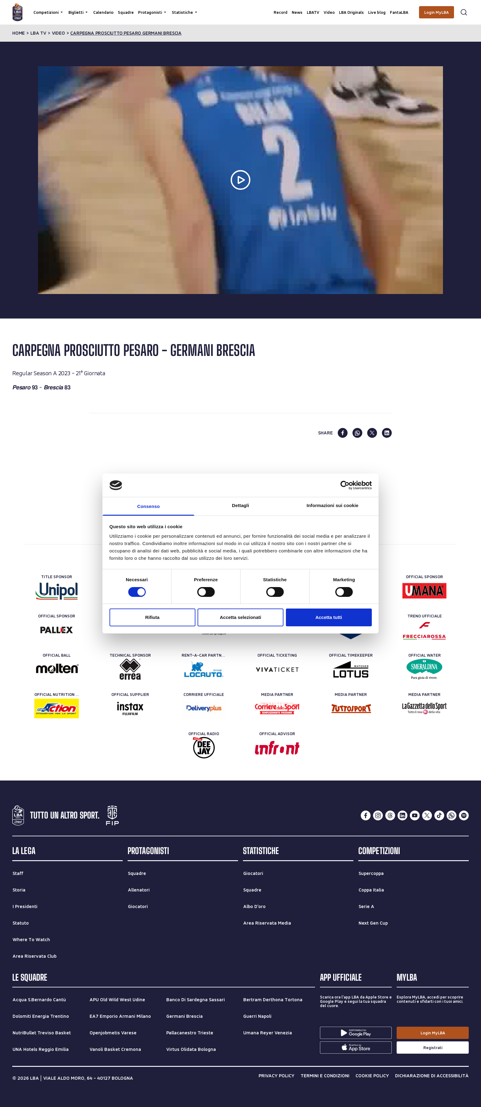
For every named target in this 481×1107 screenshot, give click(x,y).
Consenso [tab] (148, 506)
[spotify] (464, 815)
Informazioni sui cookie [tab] (333, 505)
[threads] (390, 815)
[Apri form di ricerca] (464, 12)
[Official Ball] (56, 669)
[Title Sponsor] (56, 590)
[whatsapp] (357, 433)
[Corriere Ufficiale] (204, 708)
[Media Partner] (277, 708)
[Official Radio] (204, 747)
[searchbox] (240, 7)
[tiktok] (439, 815)
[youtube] (415, 815)
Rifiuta (152, 617)
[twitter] (372, 433)
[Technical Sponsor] (130, 669)
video (58, 33)
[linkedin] (387, 433)
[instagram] (378, 815)
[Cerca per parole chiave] (240, 8)
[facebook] (343, 433)
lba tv (38, 33)
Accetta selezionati (240, 617)
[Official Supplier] (130, 708)
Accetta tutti (328, 617)
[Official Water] (424, 669)
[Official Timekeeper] (351, 669)
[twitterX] (427, 815)
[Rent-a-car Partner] (204, 669)
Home (18, 33)
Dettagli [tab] (240, 505)
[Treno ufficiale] (424, 630)
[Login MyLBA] (436, 12)
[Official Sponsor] (424, 590)
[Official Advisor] (277, 747)
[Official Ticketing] (277, 669)
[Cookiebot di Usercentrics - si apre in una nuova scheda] (345, 485)
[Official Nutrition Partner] (56, 708)
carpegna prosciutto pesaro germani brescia (126, 33)
